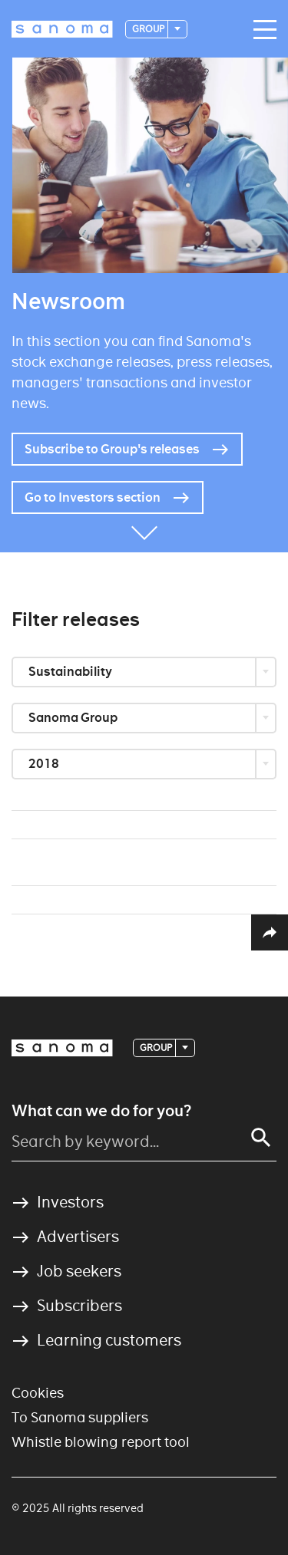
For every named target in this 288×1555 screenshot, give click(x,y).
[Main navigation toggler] (261, 30)
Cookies (38, 1393)
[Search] (261, 1137)
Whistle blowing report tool (101, 1442)
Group (149, 29)
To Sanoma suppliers (80, 1417)
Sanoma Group (74, 718)
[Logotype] (62, 29)
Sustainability (71, 672)
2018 (44, 764)
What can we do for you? (101, 1111)
